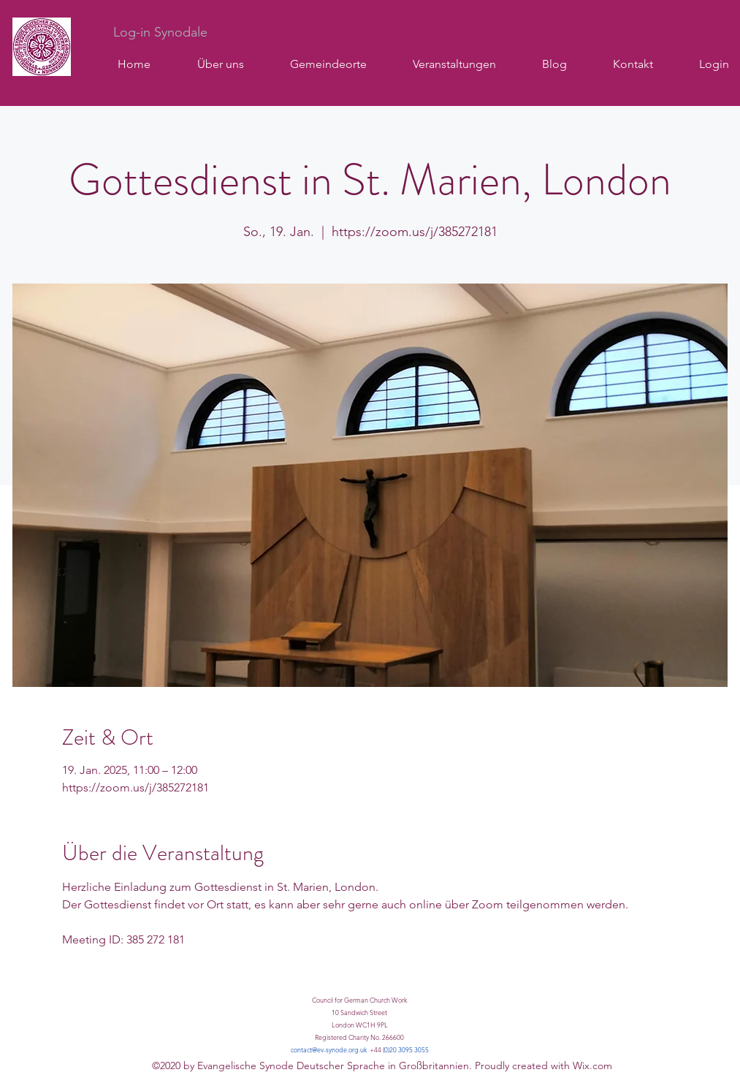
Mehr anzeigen (101, 982)
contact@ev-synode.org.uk (329, 1049)
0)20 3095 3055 (406, 1049)
